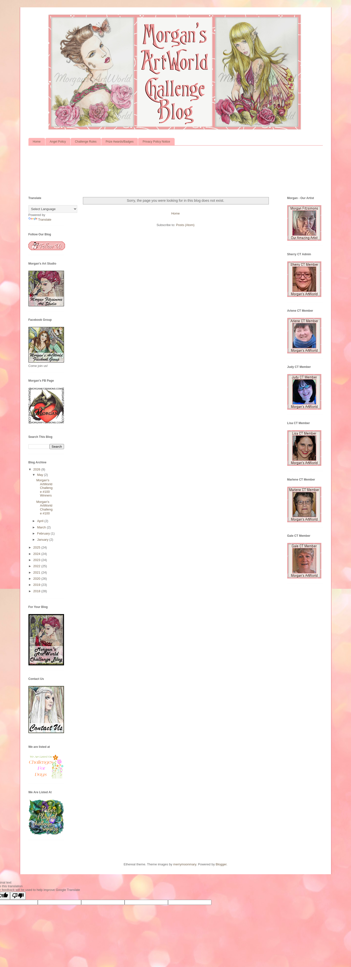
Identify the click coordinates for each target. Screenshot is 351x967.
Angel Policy (58, 141)
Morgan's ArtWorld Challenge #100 (44, 507)
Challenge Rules (86, 141)
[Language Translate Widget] (52, 209)
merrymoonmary (184, 864)
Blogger (221, 864)
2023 (37, 560)
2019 (37, 585)
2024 (37, 554)
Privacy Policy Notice (156, 141)
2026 (37, 469)
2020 (37, 578)
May (40, 475)
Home (37, 141)
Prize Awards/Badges (120, 141)
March (42, 527)
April (40, 521)
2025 (37, 547)
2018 (37, 591)
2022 (37, 566)
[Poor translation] (18, 896)
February (44, 533)
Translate (40, 219)
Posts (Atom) (185, 225)
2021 (37, 572)
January (43, 539)
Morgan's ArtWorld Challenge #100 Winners (44, 487)
